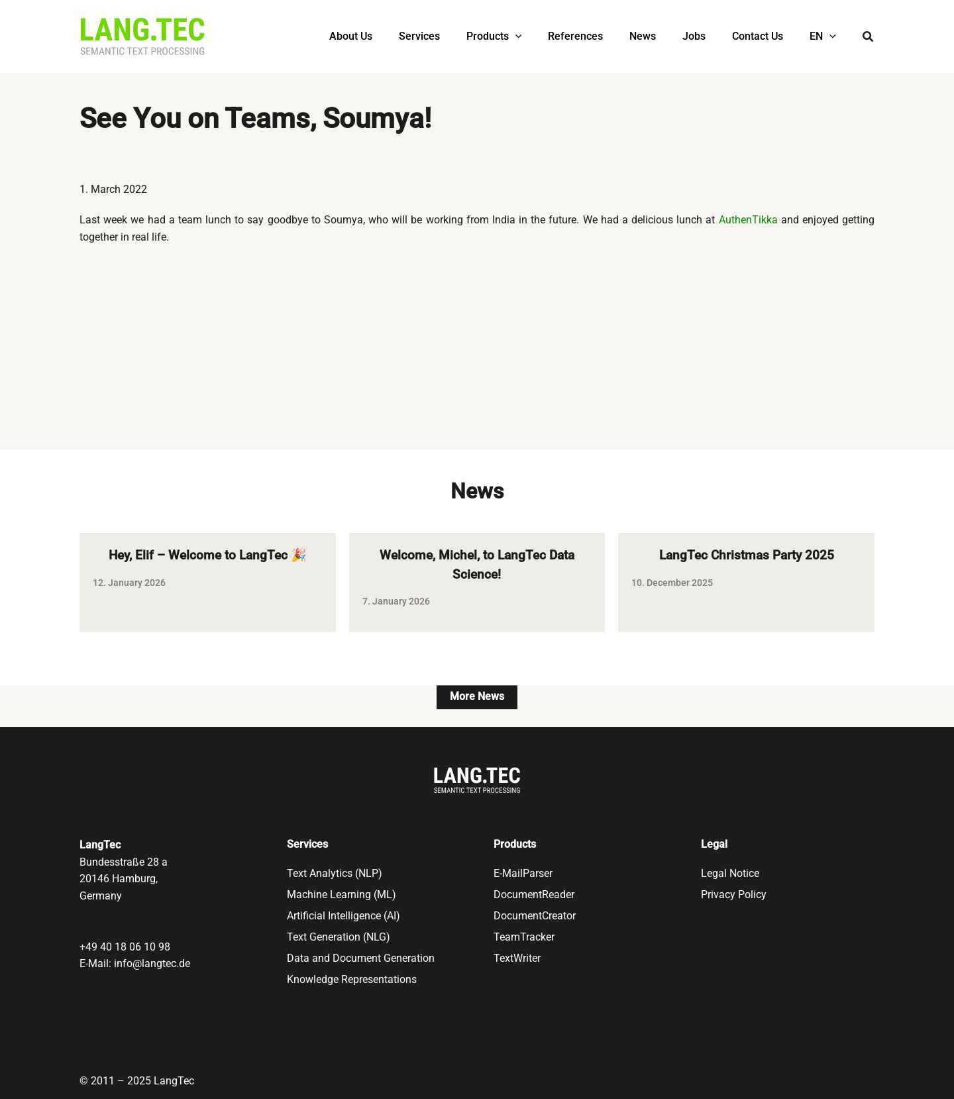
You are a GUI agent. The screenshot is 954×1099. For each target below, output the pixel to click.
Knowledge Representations (353, 979)
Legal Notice (730, 873)
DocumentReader (534, 894)
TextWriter (517, 958)
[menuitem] (825, 36)
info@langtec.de (152, 963)
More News (477, 699)
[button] (868, 38)
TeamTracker (524, 937)
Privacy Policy (734, 894)
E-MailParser (523, 873)
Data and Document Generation (361, 958)
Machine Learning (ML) (341, 894)
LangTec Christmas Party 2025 (746, 556)
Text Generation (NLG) (338, 937)
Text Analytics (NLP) (334, 873)
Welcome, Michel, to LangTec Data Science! (477, 566)
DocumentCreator (535, 915)
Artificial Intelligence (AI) (343, 915)
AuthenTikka (748, 219)
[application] (544, 36)
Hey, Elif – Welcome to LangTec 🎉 (208, 556)
